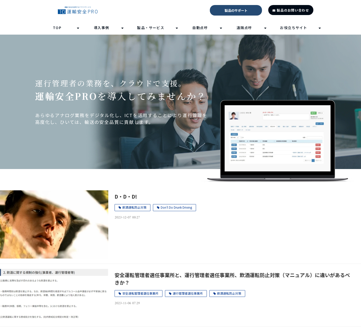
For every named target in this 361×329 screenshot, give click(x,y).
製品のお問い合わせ (293, 10)
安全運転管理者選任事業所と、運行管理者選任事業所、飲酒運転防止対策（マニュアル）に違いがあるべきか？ (232, 278)
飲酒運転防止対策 (134, 207)
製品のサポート (236, 10)
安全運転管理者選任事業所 (140, 293)
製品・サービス (150, 27)
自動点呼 (200, 27)
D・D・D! (126, 196)
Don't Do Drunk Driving (176, 207)
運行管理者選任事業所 (188, 293)
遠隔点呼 (244, 27)
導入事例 (101, 27)
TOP (57, 27)
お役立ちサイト (293, 27)
